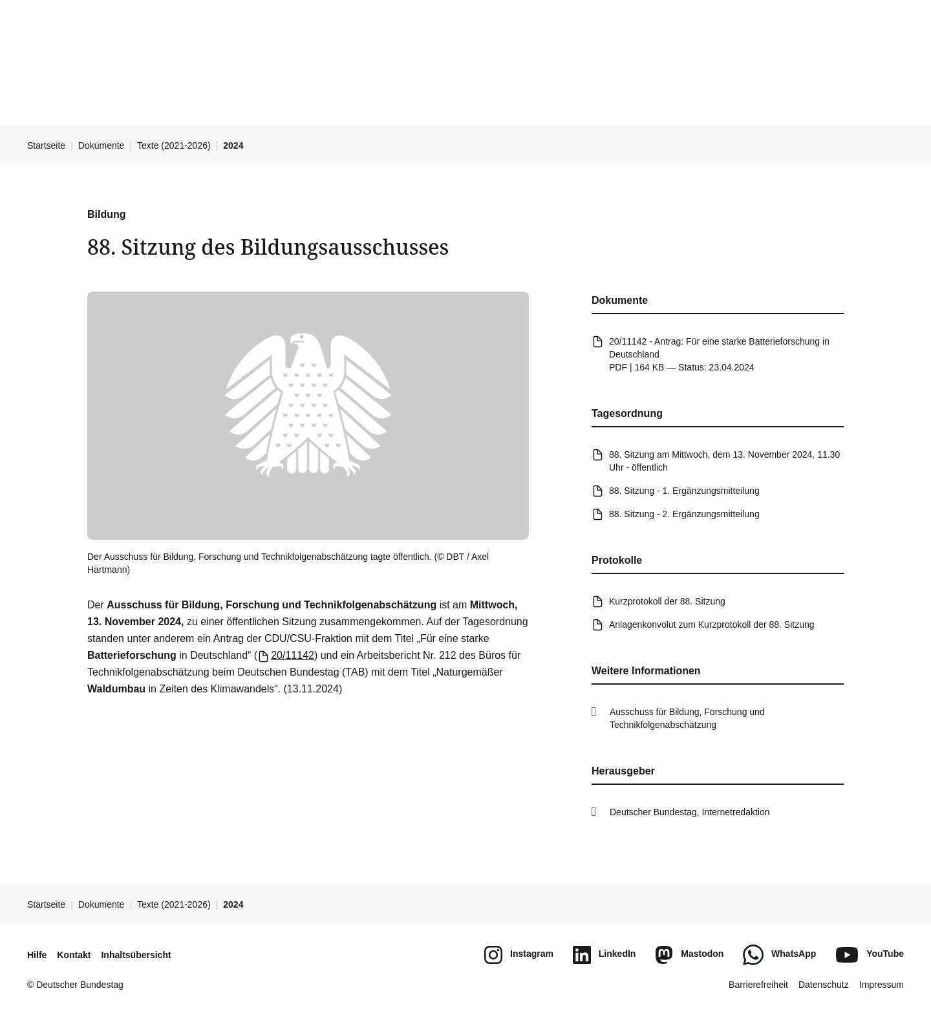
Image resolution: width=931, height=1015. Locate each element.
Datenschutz (823, 984)
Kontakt (74, 955)
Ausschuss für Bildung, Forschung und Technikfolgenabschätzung (687, 718)
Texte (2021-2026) (174, 145)
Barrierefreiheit (758, 984)
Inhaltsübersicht (136, 955)
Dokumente (101, 145)
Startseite (46, 145)
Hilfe (37, 955)
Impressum (881, 984)
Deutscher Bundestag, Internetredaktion (690, 812)
